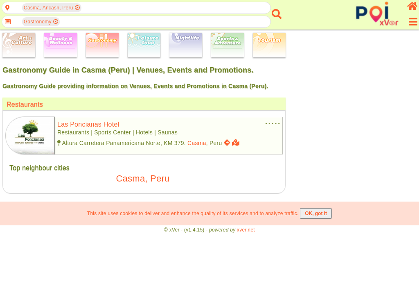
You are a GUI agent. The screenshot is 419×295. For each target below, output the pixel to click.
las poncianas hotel (88, 124)
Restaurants (25, 104)
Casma (196, 143)
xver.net (246, 230)
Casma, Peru (142, 178)
